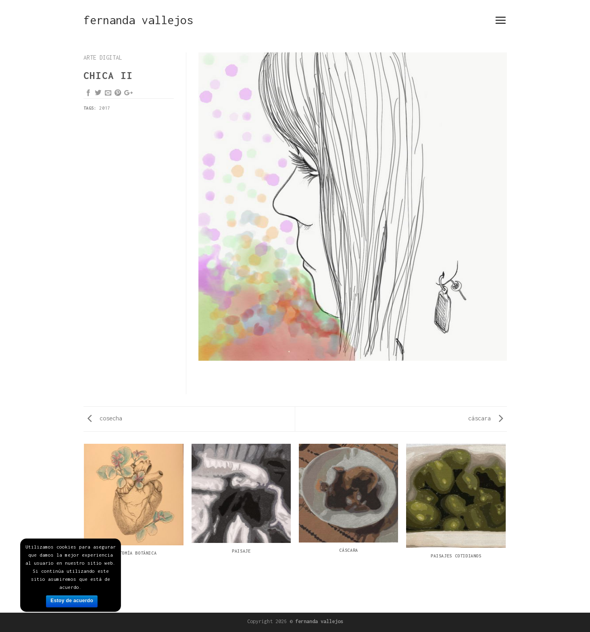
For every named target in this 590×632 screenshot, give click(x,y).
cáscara (485, 418)
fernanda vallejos (138, 20)
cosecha (105, 418)
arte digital (102, 57)
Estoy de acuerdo (71, 600)
